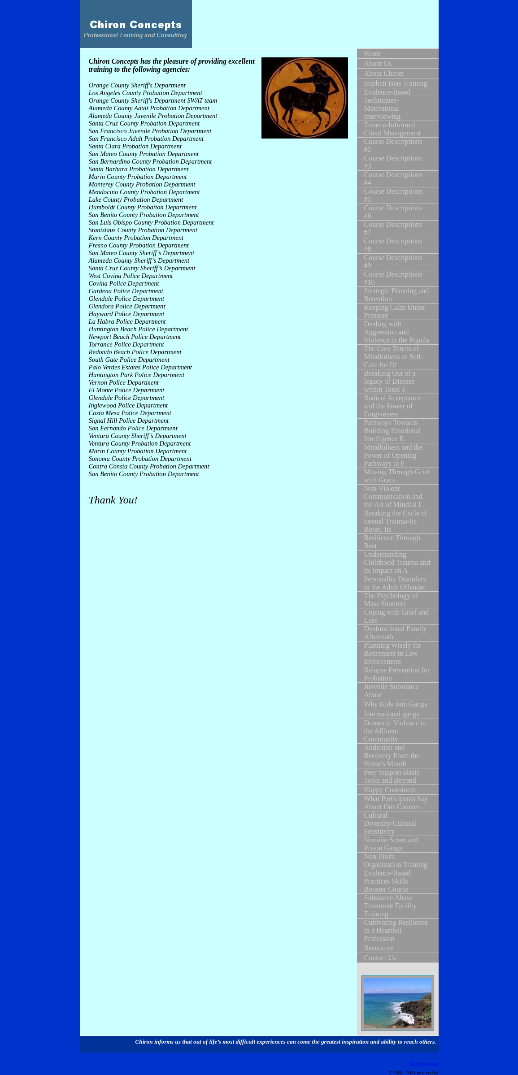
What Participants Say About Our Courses (396, 803)
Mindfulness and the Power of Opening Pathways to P (393, 455)
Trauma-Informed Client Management (392, 129)
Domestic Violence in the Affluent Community (395, 731)
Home (373, 53)
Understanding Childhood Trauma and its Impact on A (397, 562)
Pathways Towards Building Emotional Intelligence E (392, 430)
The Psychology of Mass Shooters (391, 599)
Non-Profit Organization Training (395, 860)
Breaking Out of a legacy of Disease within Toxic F (390, 381)
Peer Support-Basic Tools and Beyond (392, 776)
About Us (378, 63)
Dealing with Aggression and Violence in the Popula (396, 332)
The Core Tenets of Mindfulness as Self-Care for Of (393, 356)
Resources (379, 948)
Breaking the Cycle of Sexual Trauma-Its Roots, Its (395, 521)
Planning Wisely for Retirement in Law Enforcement (393, 653)
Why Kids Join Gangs (395, 704)
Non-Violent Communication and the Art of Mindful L (393, 496)
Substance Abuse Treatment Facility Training (390, 906)
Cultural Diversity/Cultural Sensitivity (390, 823)
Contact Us (380, 958)
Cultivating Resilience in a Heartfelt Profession (396, 930)
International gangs (391, 714)
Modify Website (424, 1064)
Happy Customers (390, 789)
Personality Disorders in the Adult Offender (395, 583)
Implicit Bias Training (395, 83)
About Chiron (384, 73)
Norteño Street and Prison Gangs (391, 844)
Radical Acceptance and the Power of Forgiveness (392, 406)
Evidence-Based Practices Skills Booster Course (387, 881)
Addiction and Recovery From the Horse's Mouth (392, 755)
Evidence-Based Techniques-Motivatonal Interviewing (387, 104)
